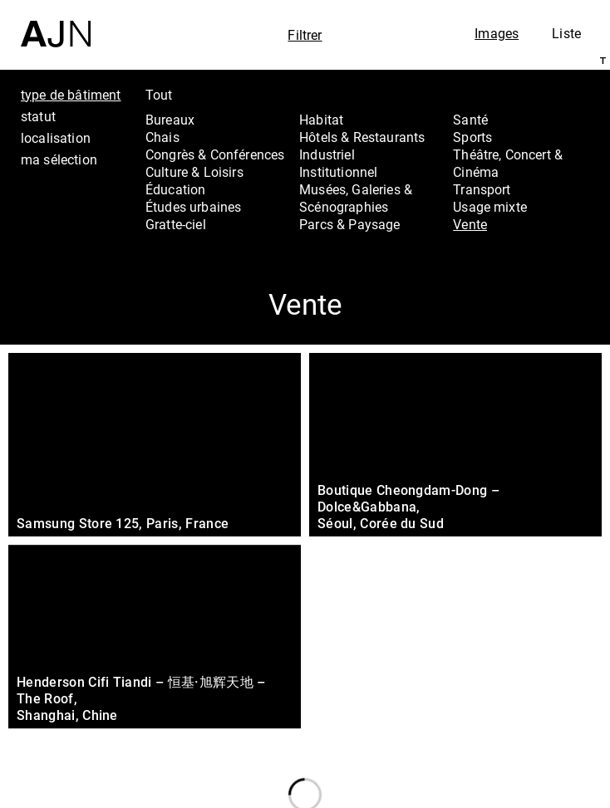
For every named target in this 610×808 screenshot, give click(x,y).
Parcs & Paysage (349, 224)
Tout (159, 95)
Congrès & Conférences (214, 154)
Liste (566, 33)
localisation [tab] (56, 138)
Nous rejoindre (509, 773)
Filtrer (305, 35)
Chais (162, 137)
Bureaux (169, 119)
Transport (481, 189)
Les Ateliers (515, 692)
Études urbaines (193, 207)
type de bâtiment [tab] (71, 95)
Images (497, 33)
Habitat (321, 119)
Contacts (505, 736)
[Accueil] (56, 23)
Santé (470, 119)
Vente (470, 224)
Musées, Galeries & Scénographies (355, 198)
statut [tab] (38, 116)
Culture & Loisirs (194, 172)
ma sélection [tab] (59, 159)
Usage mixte (490, 207)
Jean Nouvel (518, 670)
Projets (497, 714)
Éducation (175, 189)
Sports (472, 137)
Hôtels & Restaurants (362, 137)
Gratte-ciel (175, 224)
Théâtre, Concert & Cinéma (508, 163)
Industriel (327, 154)
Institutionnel (338, 172)
